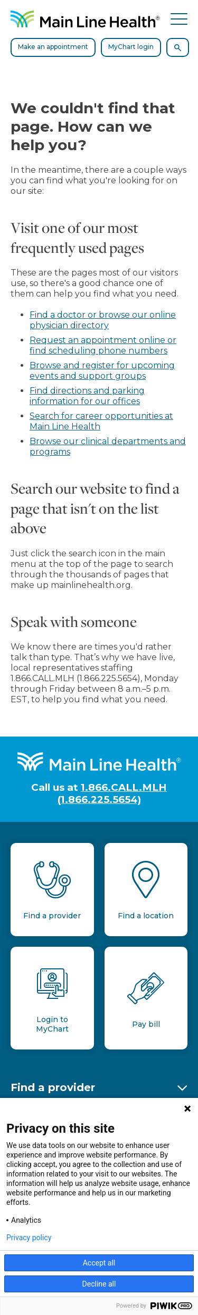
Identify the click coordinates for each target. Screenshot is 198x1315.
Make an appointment (53, 47)
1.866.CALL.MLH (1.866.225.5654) (112, 793)
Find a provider (53, 1087)
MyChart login (131, 47)
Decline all (99, 1284)
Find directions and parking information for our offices (87, 396)
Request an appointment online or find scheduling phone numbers (103, 345)
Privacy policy (28, 1237)
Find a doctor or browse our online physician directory (103, 320)
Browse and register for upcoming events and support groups (102, 370)
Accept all (99, 1263)
